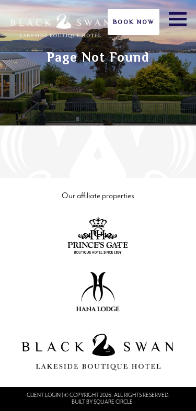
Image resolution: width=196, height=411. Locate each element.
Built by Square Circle (102, 402)
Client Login (44, 395)
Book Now (133, 22)
